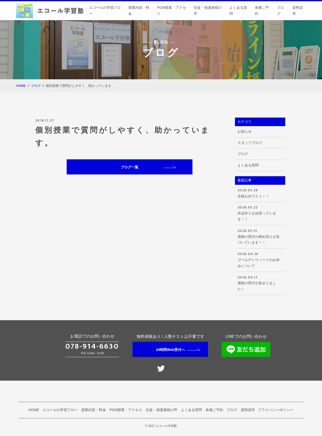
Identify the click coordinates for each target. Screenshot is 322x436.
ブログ (280, 11)
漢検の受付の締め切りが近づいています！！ (260, 236)
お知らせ (244, 131)
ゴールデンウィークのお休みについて (260, 259)
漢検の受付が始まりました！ (260, 282)
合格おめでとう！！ (260, 192)
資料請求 (297, 11)
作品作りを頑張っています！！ (260, 212)
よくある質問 (238, 11)
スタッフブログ (249, 143)
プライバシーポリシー (275, 410)
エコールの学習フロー (105, 11)
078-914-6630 (92, 346)
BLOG (161, 42)
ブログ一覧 (148, 167)
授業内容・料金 (138, 11)
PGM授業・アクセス (171, 11)
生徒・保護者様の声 (208, 11)
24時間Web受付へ (178, 350)
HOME (21, 86)
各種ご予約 (262, 11)
